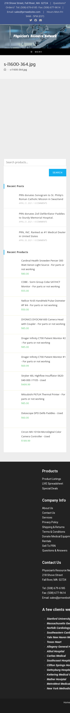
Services (47, 517)
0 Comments (41, 203)
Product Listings (51, 478)
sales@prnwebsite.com (27, 11)
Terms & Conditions (53, 531)
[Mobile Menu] (35, 51)
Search (58, 172)
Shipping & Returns (53, 526)
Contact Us (48, 512)
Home (66, 702)
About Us (47, 508)
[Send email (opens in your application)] (40, 20)
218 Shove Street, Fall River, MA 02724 (26, 3)
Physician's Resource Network (35, 37)
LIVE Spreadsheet (52, 483)
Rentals (46, 541)
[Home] (5, 69)
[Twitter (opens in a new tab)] (30, 20)
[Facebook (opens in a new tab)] (35, 20)
